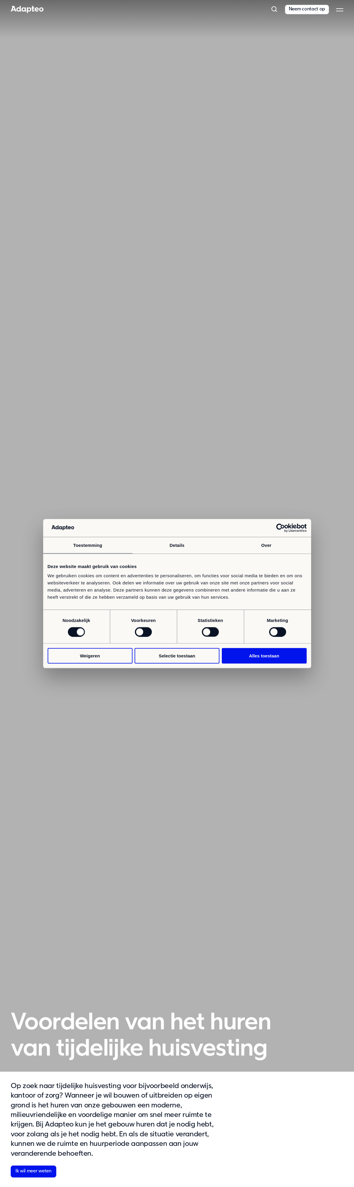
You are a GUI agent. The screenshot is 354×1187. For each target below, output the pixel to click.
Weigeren (90, 655)
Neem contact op (307, 9)
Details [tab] (177, 544)
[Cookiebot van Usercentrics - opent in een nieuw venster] (281, 527)
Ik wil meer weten (33, 1171)
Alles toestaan (264, 655)
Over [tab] (266, 544)
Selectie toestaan (177, 655)
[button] (274, 9)
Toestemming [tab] (87, 544)
